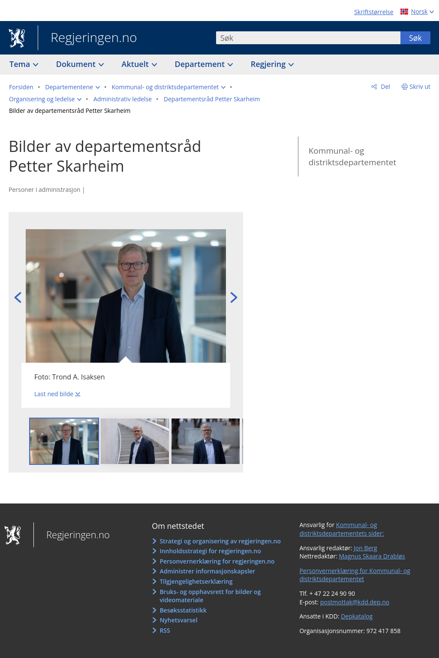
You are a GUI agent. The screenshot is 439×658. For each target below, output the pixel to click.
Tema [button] (20, 64)
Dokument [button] (77, 64)
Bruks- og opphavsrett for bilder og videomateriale (210, 596)
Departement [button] (201, 64)
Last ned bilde (53, 394)
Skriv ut (420, 86)
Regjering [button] (269, 64)
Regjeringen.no (87, 38)
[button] (72, 87)
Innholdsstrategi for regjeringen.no (210, 551)
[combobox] (308, 37)
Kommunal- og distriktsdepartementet (352, 156)
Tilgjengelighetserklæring (195, 581)
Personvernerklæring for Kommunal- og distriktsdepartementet (354, 575)
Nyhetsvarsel (178, 620)
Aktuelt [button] (136, 64)
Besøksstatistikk (183, 610)
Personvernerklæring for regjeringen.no (216, 561)
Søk (415, 38)
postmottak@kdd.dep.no (355, 602)
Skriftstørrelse (373, 12)
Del (384, 86)
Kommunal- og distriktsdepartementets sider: (341, 529)
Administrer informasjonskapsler (207, 571)
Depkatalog (357, 616)
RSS (164, 630)
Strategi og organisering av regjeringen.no (220, 541)
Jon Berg (365, 548)
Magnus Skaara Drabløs (372, 556)
